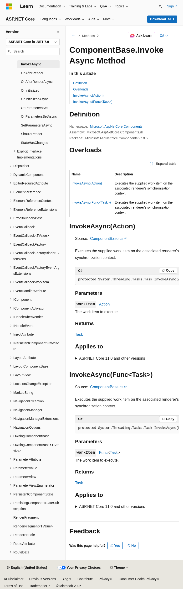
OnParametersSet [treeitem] (34, 108)
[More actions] (175, 36)
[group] (127, 279)
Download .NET (162, 19)
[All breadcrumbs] (73, 36)
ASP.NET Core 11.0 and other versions (112, 358)
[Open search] (160, 6)
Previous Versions (42, 579)
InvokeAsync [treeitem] (31, 64)
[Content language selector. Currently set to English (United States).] (27, 568)
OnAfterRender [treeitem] (32, 73)
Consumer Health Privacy (138, 579)
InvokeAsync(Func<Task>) (92, 102)
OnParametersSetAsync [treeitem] (39, 116)
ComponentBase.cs (106, 239)
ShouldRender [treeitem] (31, 134)
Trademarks (38, 586)
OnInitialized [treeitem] (30, 90)
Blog (65, 579)
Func (103, 453)
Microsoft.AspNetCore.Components (116, 126)
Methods (88, 36)
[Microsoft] (9, 6)
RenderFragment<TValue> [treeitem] (33, 526)
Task (79, 334)
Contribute (85, 579)
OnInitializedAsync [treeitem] (34, 99)
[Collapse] (58, 32)
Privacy (104, 579)
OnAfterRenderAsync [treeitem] (36, 82)
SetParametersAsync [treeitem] (36, 125)
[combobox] (33, 42)
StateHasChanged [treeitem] (34, 143)
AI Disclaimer (13, 579)
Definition (80, 83)
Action (104, 304)
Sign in (172, 6)
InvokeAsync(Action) (88, 95)
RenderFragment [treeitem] (26, 517)
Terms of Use (13, 586)
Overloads (80, 89)
